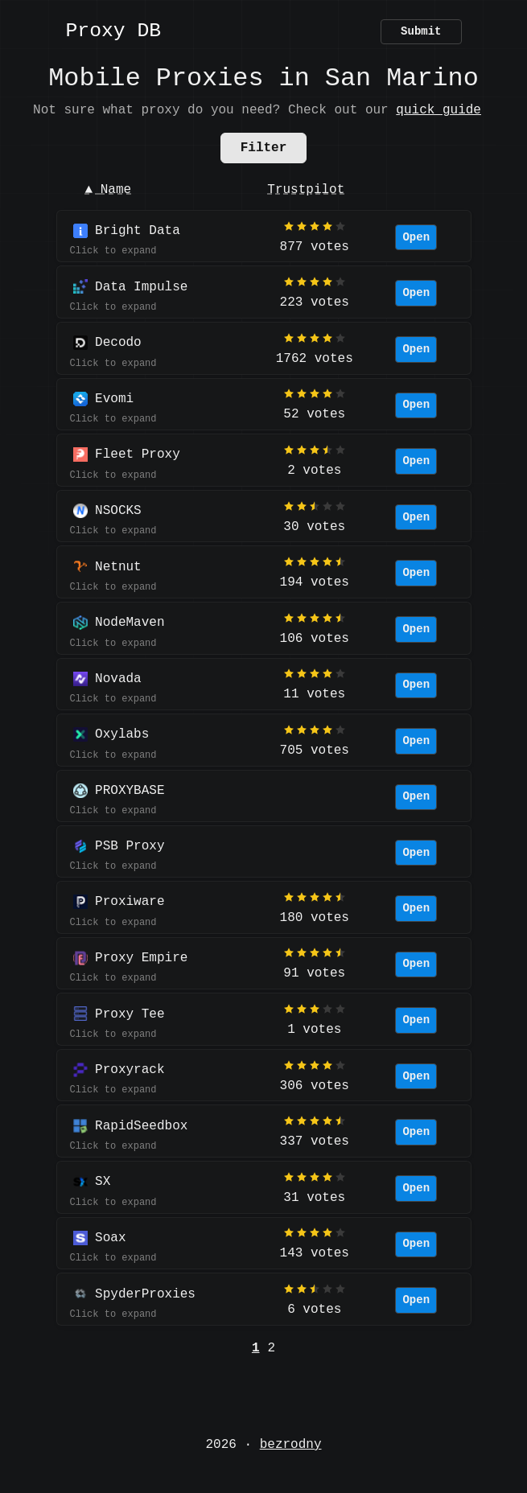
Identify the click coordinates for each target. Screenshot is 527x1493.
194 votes (314, 582)
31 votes (314, 1198)
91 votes (314, 973)
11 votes (314, 694)
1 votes (314, 1030)
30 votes (314, 527)
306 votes (314, 1086)
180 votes (314, 918)
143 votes (314, 1253)
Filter (264, 148)
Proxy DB (114, 31)
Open (416, 237)
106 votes (314, 639)
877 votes (314, 247)
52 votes (314, 414)
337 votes (314, 1141)
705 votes (314, 750)
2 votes (314, 470)
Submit (421, 31)
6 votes (314, 1309)
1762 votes (314, 359)
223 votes (314, 302)
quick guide (438, 110)
